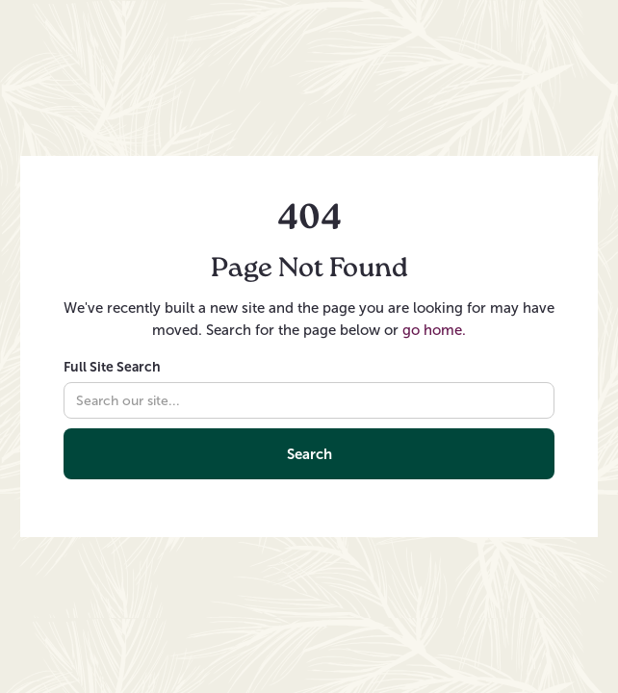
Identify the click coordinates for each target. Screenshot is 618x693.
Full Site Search (112, 366)
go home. (434, 330)
